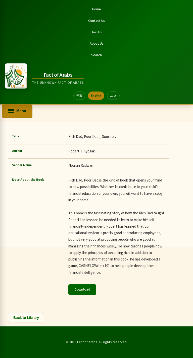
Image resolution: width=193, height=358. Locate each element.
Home (96, 9)
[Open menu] (17, 111)
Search (96, 55)
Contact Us (96, 20)
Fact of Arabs (58, 75)
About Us (96, 43)
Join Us (96, 32)
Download (82, 289)
